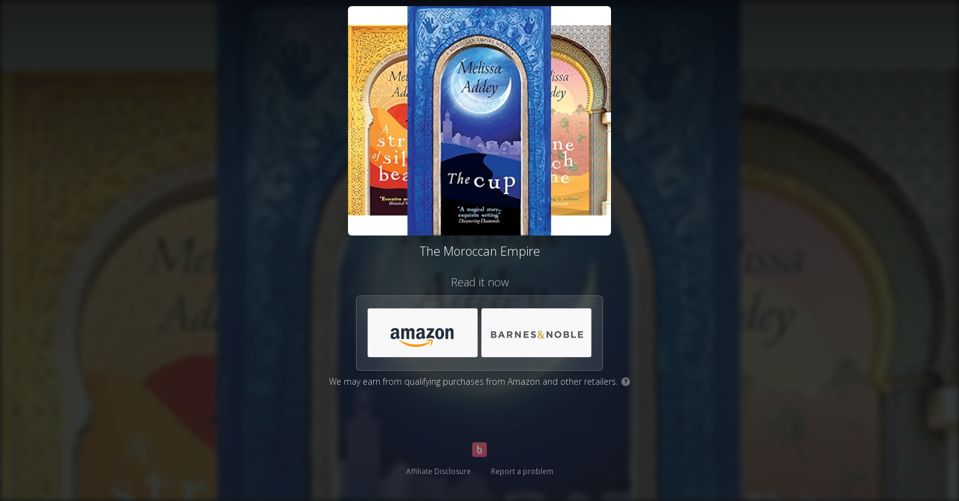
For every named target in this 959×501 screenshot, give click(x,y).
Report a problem (522, 471)
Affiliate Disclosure (438, 471)
